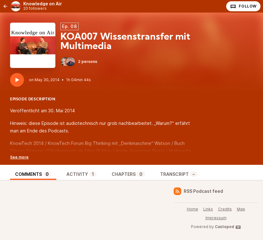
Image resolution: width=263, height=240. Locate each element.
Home (192, 209)
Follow (243, 6)
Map (241, 209)
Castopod (228, 227)
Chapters (128, 174)
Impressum (216, 217)
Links (208, 209)
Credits (225, 209)
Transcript (178, 174)
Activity (81, 174)
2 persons (78, 62)
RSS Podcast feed (198, 191)
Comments (33, 174)
